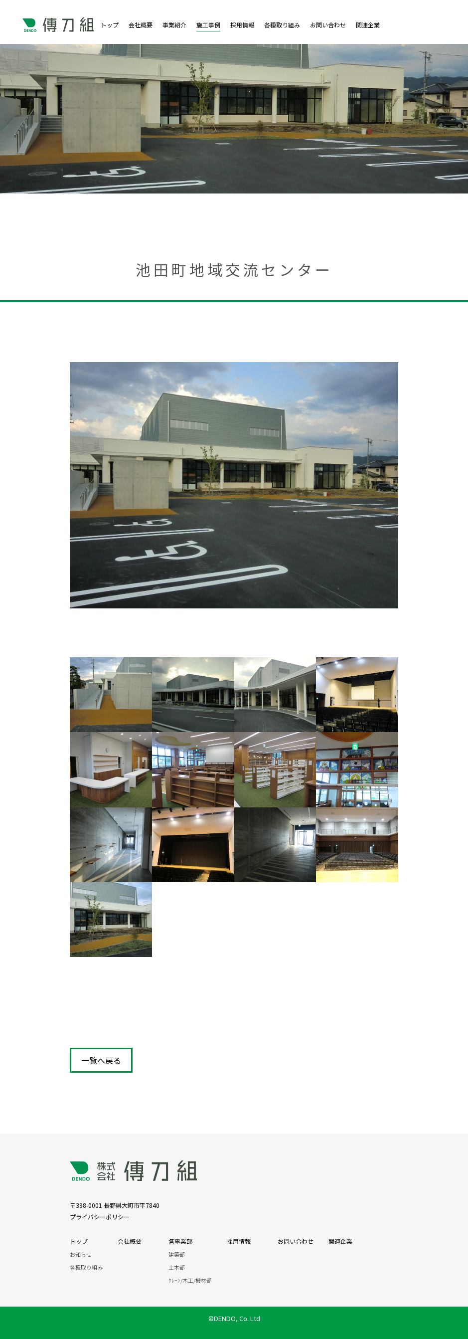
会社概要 (141, 24)
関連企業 (371, 24)
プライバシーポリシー (100, 1216)
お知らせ (81, 1254)
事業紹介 (174, 24)
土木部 (176, 1267)
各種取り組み (282, 24)
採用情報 (242, 24)
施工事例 (208, 24)
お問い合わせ (328, 24)
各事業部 (180, 1241)
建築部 (176, 1254)
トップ (110, 24)
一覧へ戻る (101, 1060)
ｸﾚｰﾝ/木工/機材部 (190, 1280)
